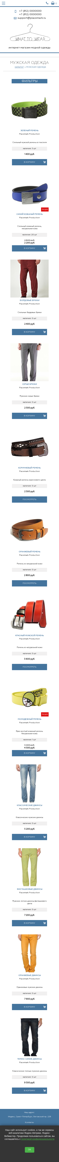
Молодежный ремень (29, 719)
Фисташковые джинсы (29, 889)
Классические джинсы (29, 805)
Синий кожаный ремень (29, 214)
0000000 (30, 11)
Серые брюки (29, 384)
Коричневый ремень (29, 468)
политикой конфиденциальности (37, 1139)
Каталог (19, 67)
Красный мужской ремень (29, 636)
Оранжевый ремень (29, 552)
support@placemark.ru (32, 18)
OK (29, 1150)
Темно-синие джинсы (29, 1059)
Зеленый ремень (30, 131)
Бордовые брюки (29, 300)
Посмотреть (30, 499)
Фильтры (30, 81)
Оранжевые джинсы (29, 975)
